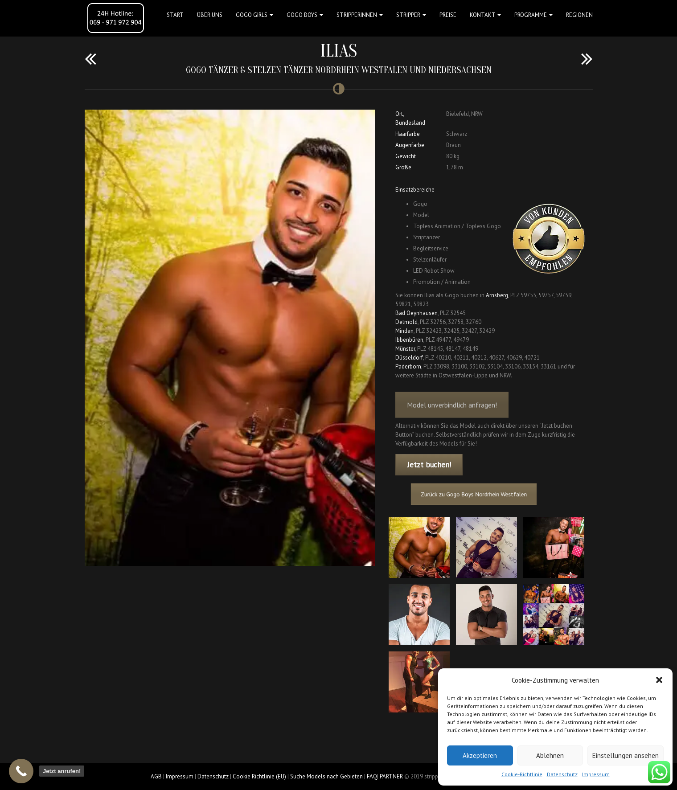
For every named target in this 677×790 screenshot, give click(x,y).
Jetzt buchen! (429, 465)
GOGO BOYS (305, 15)
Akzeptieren (480, 755)
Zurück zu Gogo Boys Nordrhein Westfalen (477, 494)
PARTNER (391, 776)
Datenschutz (562, 774)
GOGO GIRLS (254, 15)
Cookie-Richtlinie (521, 774)
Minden (404, 331)
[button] (659, 679)
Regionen (579, 15)
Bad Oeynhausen (416, 313)
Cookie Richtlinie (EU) (259, 776)
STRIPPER (411, 15)
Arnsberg (497, 295)
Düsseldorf (409, 357)
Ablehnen (550, 755)
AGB (156, 776)
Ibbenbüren (409, 340)
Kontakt (485, 15)
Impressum (596, 774)
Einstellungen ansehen (625, 755)
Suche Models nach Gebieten (326, 776)
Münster (405, 348)
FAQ (372, 776)
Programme (533, 15)
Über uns (209, 15)
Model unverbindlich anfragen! (452, 412)
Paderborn (408, 366)
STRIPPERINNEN (359, 15)
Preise (447, 15)
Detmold (406, 322)
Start (175, 15)
